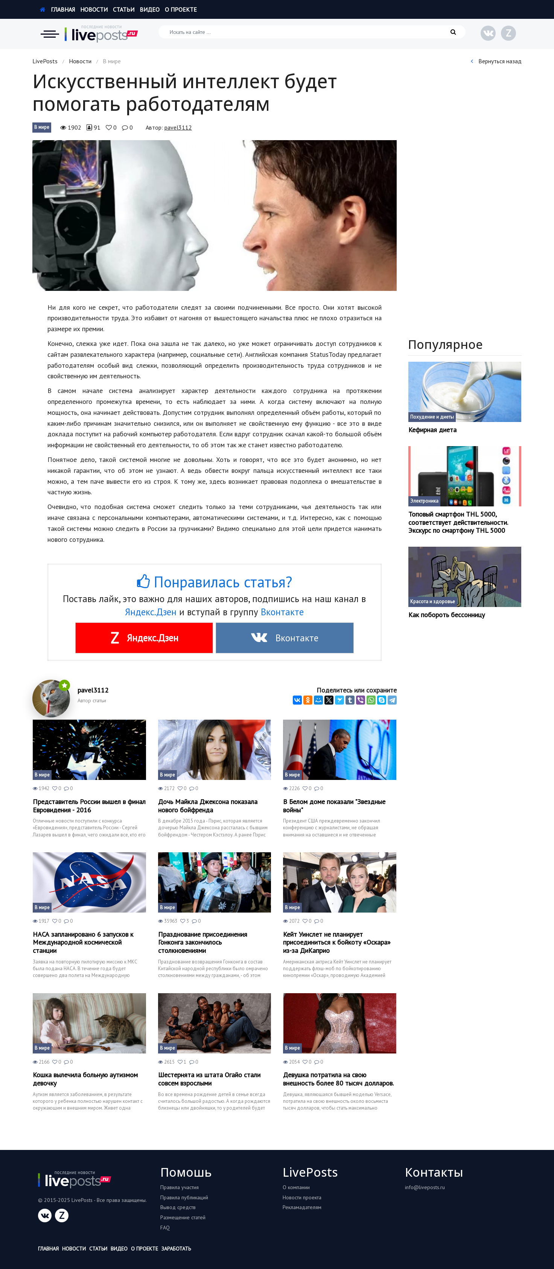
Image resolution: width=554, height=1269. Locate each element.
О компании (296, 1187)
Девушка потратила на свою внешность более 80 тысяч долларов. (338, 1079)
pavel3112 (178, 127)
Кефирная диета (432, 430)
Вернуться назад (496, 61)
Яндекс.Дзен (151, 612)
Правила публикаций (184, 1197)
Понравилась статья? (214, 582)
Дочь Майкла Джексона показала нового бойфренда (207, 806)
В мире (41, 127)
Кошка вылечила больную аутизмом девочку (85, 1079)
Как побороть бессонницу (446, 615)
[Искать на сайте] (312, 31)
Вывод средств (178, 1207)
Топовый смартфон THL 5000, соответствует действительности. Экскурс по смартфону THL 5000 (458, 522)
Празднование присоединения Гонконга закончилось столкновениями (202, 942)
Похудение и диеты (432, 417)
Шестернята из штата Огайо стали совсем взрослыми (209, 1079)
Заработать (176, 1248)
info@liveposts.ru (425, 1187)
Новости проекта (302, 1197)
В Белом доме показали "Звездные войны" (334, 806)
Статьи (123, 9)
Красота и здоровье (432, 601)
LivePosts (45, 61)
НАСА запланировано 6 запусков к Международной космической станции (83, 942)
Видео (150, 9)
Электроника (424, 501)
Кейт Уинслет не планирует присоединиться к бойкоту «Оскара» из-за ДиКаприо (337, 942)
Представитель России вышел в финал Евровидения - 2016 (89, 806)
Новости (94, 9)
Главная (57, 9)
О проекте (181, 9)
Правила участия (179, 1187)
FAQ (165, 1227)
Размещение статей (182, 1217)
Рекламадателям (302, 1207)
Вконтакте (282, 612)
